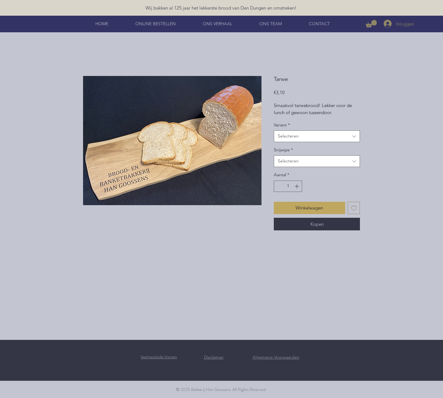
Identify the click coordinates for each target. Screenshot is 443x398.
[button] (371, 23)
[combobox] (317, 136)
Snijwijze (283, 150)
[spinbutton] (287, 186)
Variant (282, 125)
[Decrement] (278, 186)
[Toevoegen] (354, 208)
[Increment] (297, 186)
